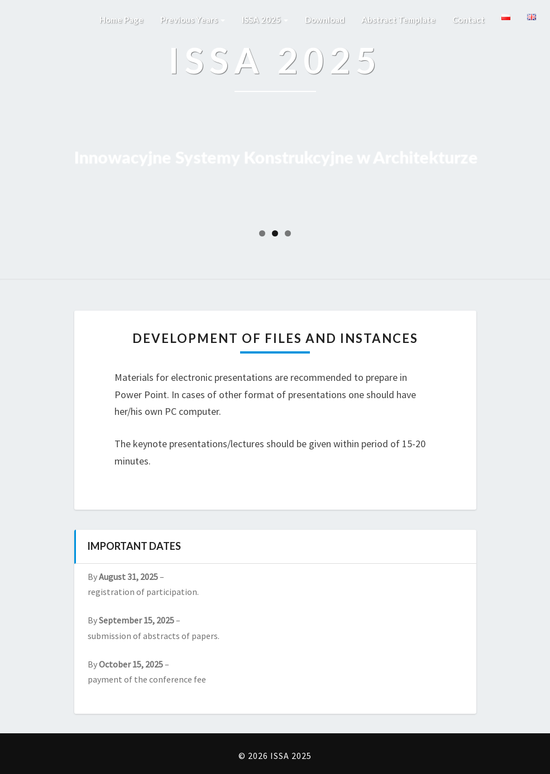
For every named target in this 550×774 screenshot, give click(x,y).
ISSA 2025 (265, 19)
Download (325, 19)
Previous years (192, 19)
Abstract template (398, 19)
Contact (468, 19)
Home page (121, 19)
